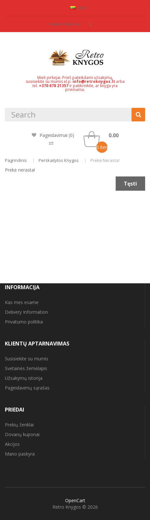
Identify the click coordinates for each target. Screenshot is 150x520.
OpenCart (75, 500)
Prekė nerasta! (105, 160)
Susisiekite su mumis (26, 359)
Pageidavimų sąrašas (27, 388)
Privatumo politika (24, 322)
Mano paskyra (66, 24)
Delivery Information (26, 312)
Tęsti (130, 183)
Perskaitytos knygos (59, 160)
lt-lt (79, 8)
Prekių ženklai (19, 425)
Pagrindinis (16, 160)
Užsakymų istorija (23, 378)
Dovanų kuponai (22, 434)
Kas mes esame (22, 302)
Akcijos (12, 444)
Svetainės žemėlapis (26, 368)
